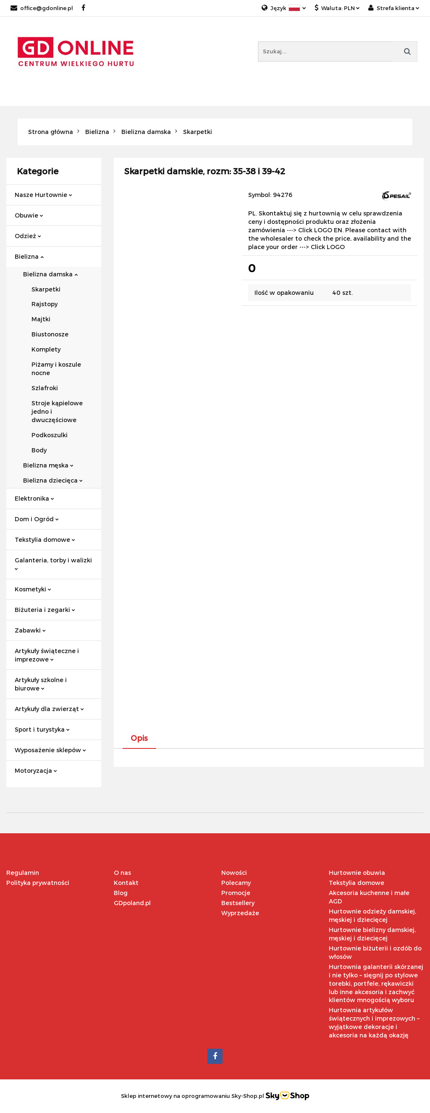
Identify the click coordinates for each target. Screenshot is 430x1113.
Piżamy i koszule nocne (56, 368)
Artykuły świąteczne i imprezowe (47, 655)
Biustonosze (49, 334)
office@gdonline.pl (41, 8)
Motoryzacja (36, 770)
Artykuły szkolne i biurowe (41, 684)
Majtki (40, 319)
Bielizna (29, 256)
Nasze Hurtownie (43, 194)
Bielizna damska (50, 274)
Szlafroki (44, 387)
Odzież (28, 235)
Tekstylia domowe (45, 539)
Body (39, 450)
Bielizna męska (48, 465)
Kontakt (126, 882)
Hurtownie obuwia (357, 872)
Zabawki (30, 630)
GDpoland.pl (132, 902)
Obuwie (29, 215)
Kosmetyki (33, 589)
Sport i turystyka (42, 729)
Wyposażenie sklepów (50, 749)
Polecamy (236, 882)
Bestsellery (237, 902)
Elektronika (34, 498)
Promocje (235, 892)
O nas (122, 872)
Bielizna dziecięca (53, 480)
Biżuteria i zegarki (45, 609)
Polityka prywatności (37, 882)
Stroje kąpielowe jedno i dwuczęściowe (57, 411)
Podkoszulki (49, 434)
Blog (121, 892)
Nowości (234, 872)
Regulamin (22, 872)
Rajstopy (44, 303)
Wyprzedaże (240, 912)
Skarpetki (45, 289)
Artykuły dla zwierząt (49, 708)
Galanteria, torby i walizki (53, 563)
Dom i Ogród (37, 518)
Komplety (45, 349)
